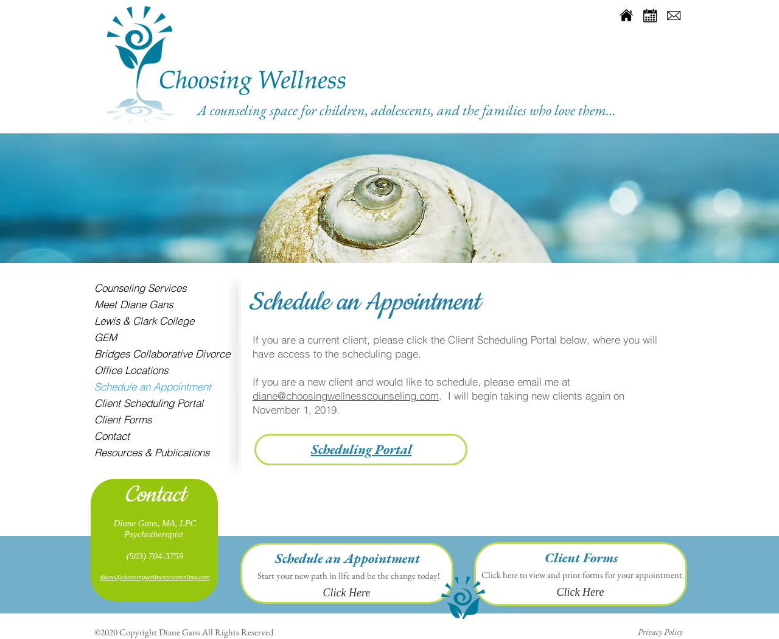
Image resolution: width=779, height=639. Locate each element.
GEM (105, 337)
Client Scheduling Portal (148, 403)
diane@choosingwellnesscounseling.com (346, 395)
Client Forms (123, 419)
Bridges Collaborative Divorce (162, 353)
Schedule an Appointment (152, 386)
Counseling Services (140, 287)
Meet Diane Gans (133, 304)
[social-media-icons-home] (626, 15)
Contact (112, 435)
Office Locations (131, 370)
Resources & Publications (151, 452)
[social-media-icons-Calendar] (650, 15)
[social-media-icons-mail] (673, 15)
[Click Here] (346, 593)
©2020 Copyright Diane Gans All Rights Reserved (184, 632)
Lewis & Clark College (144, 320)
